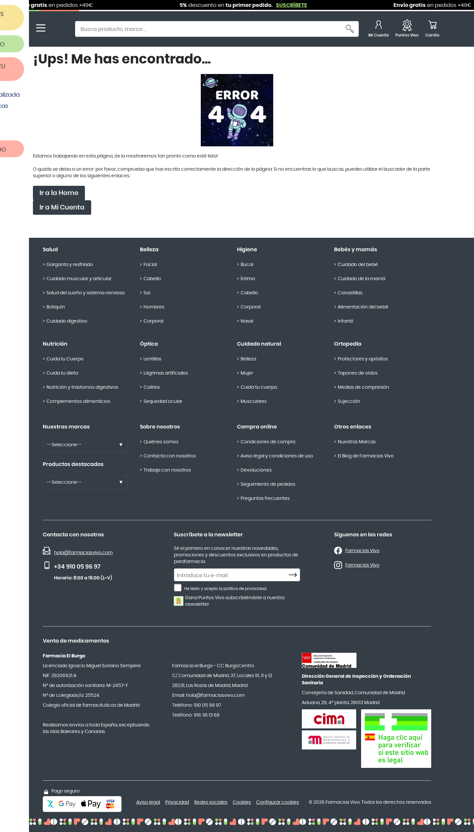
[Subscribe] (294, 575)
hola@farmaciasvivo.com (83, 553)
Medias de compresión (363, 387)
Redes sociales (210, 802)
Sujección (349, 401)
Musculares (254, 401)
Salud (50, 249)
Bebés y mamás (355, 249)
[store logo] (59, 29)
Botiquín (55, 307)
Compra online (257, 426)
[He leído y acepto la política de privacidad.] (178, 588)
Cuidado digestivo (66, 321)
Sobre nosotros (160, 426)
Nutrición (55, 344)
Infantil (345, 321)
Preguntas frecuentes (265, 498)
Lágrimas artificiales (166, 373)
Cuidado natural (259, 344)
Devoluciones (256, 470)
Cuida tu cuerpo (259, 387)
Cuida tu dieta (62, 373)
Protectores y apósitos (363, 359)
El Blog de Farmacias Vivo (366, 456)
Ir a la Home (59, 193)
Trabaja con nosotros (167, 470)
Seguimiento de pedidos (268, 484)
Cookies (242, 802)
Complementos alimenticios (78, 401)
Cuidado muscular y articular (79, 279)
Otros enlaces (352, 426)
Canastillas (350, 293)
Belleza (149, 249)
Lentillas (152, 359)
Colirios (152, 387)
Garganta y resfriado (69, 264)
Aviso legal (148, 802)
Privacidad (177, 802)
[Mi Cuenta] (378, 29)
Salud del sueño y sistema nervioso (85, 293)
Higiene (247, 249)
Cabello (152, 279)
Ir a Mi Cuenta (62, 207)
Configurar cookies (277, 802)
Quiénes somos (161, 442)
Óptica (149, 344)
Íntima (248, 279)
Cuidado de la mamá (361, 279)
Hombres (154, 307)
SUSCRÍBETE (297, 5)
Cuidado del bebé (358, 264)
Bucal (247, 264)
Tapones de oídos (358, 373)
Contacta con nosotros (170, 456)
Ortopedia (347, 344)
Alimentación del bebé (363, 307)
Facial (150, 264)
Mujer (247, 373)
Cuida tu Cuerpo (65, 359)
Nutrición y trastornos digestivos (82, 387)
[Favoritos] (407, 29)
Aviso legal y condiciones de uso (277, 456)
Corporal (153, 321)
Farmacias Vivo (362, 551)
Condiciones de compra (268, 442)
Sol (147, 293)
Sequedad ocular (163, 401)
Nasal (247, 321)
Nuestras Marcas (357, 442)
